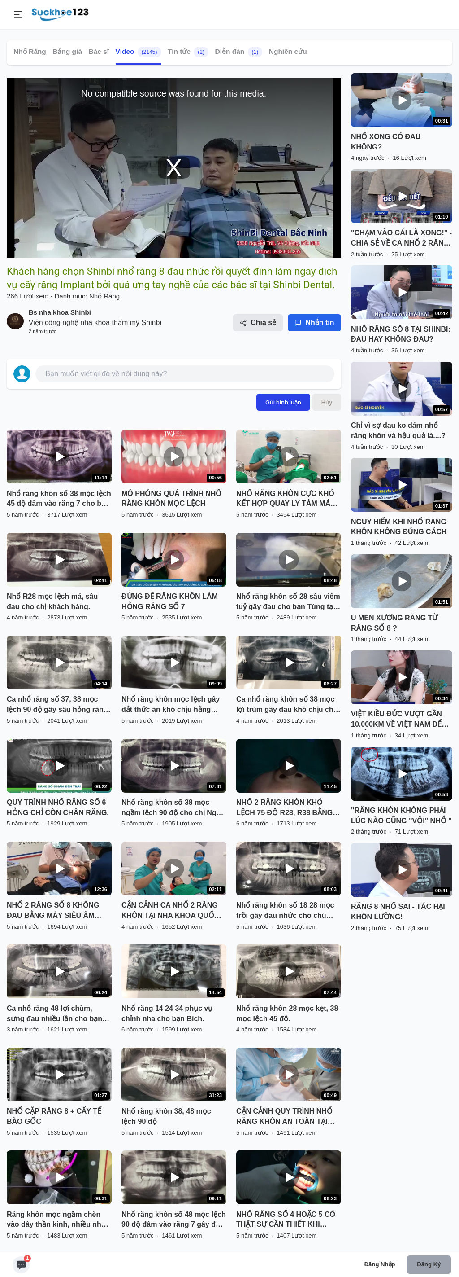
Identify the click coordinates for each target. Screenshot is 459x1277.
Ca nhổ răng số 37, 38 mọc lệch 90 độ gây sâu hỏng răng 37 (57, 705)
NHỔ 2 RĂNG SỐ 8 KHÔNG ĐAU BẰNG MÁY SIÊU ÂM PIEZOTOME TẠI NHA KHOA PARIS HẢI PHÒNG (54, 911)
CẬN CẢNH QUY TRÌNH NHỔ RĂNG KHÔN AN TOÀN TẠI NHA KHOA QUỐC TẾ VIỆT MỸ (287, 1117)
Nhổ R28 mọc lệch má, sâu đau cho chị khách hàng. (52, 601)
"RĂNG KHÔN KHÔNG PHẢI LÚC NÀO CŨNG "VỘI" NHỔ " (401, 816)
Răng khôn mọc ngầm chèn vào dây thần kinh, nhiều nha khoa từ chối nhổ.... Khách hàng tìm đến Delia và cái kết (56, 1220)
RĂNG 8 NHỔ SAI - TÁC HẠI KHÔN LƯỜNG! (398, 912)
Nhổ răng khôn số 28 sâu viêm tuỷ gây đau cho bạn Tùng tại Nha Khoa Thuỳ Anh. (288, 602)
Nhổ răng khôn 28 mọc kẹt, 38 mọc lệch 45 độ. (287, 1013)
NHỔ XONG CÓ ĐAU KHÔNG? (385, 142)
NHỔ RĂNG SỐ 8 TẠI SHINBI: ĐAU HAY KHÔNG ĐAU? (400, 334)
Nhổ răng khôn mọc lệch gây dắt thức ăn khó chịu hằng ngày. (170, 705)
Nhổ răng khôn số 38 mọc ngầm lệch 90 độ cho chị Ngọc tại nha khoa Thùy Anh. (173, 808)
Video (138, 52)
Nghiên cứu (288, 51)
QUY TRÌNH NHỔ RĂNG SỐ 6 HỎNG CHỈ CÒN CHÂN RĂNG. (58, 807)
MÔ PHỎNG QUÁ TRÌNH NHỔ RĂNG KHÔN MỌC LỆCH (171, 499)
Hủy (326, 402)
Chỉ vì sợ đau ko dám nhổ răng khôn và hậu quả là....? (398, 430)
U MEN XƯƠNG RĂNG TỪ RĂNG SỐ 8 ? (394, 623)
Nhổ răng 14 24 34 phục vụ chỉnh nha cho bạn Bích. (166, 1013)
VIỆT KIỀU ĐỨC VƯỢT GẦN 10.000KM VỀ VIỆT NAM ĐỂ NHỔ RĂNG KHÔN (396, 720)
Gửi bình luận (283, 402)
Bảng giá (67, 51)
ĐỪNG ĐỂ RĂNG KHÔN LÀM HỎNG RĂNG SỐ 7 (169, 601)
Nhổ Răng (29, 51)
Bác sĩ (98, 51)
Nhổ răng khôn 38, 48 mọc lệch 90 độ (166, 1116)
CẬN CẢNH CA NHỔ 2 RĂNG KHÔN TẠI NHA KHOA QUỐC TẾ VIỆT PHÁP (170, 911)
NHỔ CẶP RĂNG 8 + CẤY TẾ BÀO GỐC (54, 1116)
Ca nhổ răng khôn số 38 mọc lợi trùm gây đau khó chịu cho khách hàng (287, 705)
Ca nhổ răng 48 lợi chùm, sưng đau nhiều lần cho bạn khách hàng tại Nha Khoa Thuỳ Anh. (54, 1014)
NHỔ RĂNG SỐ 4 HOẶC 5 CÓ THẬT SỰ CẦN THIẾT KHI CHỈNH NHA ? (285, 1220)
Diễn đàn (238, 52)
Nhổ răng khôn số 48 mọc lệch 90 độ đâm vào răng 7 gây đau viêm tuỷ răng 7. (173, 1220)
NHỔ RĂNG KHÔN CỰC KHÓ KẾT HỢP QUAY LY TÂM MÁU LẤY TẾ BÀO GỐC (286, 499)
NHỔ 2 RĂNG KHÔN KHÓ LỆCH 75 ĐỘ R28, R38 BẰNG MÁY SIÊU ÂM (284, 808)
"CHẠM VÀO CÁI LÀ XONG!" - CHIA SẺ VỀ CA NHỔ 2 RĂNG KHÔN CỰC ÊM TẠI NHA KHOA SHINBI (401, 239)
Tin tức (188, 52)
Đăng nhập (379, 1264)
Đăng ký (429, 1264)
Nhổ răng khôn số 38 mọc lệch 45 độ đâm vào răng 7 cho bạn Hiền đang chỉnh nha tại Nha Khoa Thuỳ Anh (59, 499)
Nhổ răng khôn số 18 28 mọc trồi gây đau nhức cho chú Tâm (285, 911)
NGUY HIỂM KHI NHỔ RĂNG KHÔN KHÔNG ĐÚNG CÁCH (398, 527)
